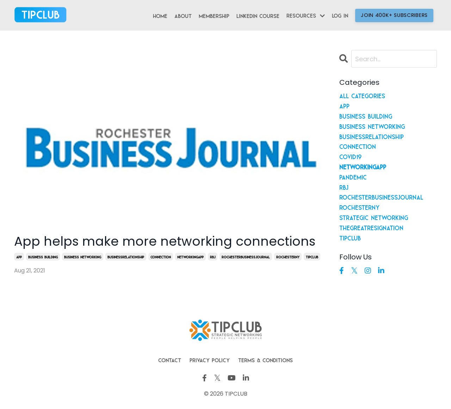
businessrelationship (125, 256)
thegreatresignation (371, 227)
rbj (212, 256)
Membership (214, 15)
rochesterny (287, 256)
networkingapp (190, 256)
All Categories (362, 95)
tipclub (312, 256)
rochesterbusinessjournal (246, 256)
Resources (305, 15)
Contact (169, 359)
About (183, 15)
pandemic (353, 176)
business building (43, 256)
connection (160, 256)
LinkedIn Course (257, 15)
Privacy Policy (210, 359)
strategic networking (373, 217)
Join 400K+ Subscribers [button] (394, 15)
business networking (82, 256)
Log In (340, 15)
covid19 (350, 156)
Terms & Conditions (265, 359)
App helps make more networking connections (164, 241)
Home (160, 15)
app (19, 256)
